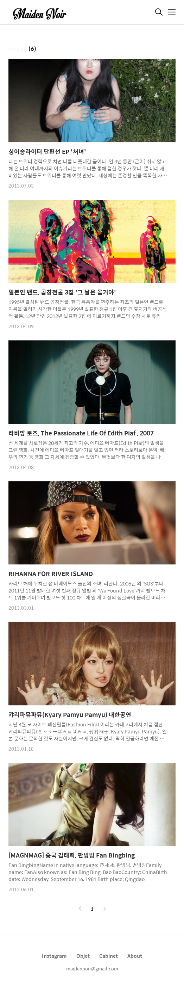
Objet (83, 956)
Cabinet (108, 956)
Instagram (54, 956)
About (134, 956)
